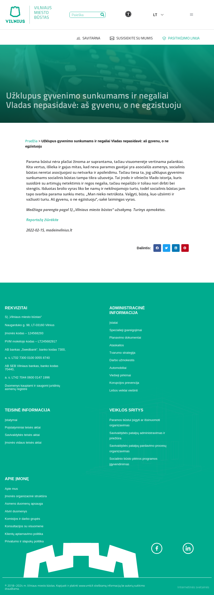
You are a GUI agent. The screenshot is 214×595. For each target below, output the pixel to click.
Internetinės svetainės (193, 587)
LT (155, 14)
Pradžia (31, 141)
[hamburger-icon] (191, 14)
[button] (157, 248)
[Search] (102, 15)
